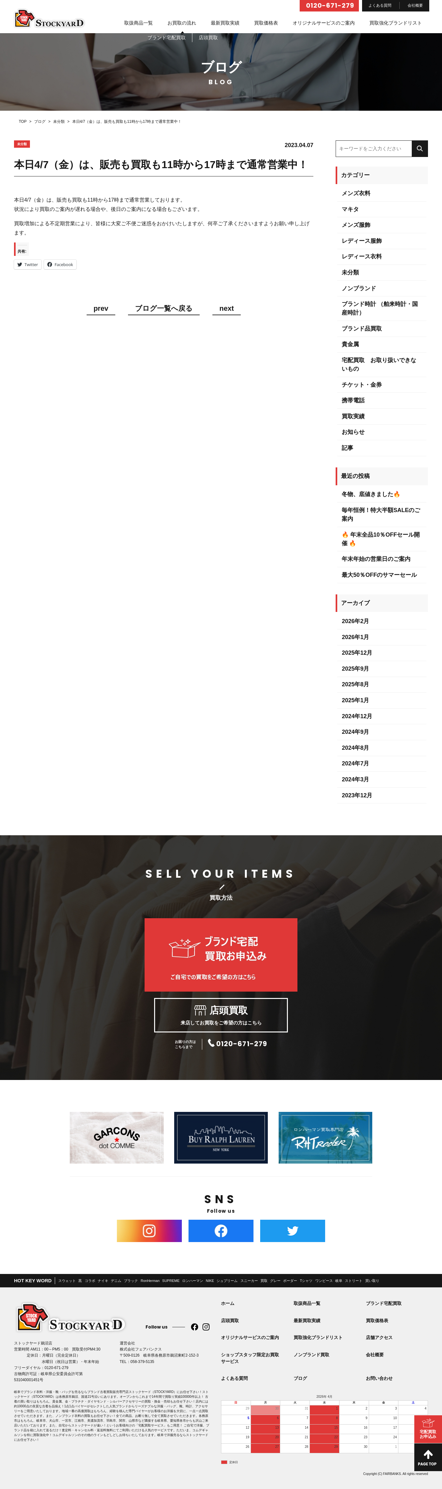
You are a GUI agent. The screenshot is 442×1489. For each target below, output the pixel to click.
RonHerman (150, 1281)
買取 (263, 1281)
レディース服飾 (362, 241)
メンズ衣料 (356, 193)
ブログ (300, 1378)
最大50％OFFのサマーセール (379, 575)
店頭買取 (230, 1320)
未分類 (350, 272)
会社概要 (415, 5)
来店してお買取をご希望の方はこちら (221, 1015)
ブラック (131, 1281)
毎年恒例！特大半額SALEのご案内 (381, 514)
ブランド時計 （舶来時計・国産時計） (380, 308)
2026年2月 (355, 621)
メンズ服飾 (356, 225)
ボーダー (290, 1281)
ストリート (353, 1281)
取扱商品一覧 (138, 23)
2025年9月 (355, 669)
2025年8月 (355, 684)
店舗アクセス (379, 1337)
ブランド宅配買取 (384, 1303)
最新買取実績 (225, 23)
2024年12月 (357, 716)
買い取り (372, 1281)
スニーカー (249, 1281)
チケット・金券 (362, 385)
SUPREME (170, 1281)
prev (101, 308)
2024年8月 (355, 748)
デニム (116, 1281)
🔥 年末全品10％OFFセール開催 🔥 (381, 539)
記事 (347, 448)
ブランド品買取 (362, 328)
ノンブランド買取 (311, 1354)
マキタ (350, 209)
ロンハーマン (192, 1281)
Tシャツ (306, 1281)
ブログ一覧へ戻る (164, 308)
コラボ (90, 1281)
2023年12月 (357, 795)
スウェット (67, 1281)
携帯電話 (353, 400)
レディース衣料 (362, 256)
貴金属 (350, 344)
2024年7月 (355, 763)
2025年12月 (357, 653)
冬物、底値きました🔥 (371, 494)
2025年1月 (355, 700)
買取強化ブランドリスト (395, 23)
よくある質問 (379, 5)
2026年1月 (355, 637)
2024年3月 (355, 779)
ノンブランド (359, 288)
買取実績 (353, 416)
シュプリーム (227, 1281)
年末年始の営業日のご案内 (376, 559)
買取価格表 (266, 23)
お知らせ (353, 432)
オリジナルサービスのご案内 (324, 23)
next (226, 308)
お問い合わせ (379, 1378)
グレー (275, 1281)
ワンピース (324, 1281)
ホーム (227, 1303)
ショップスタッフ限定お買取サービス (250, 1358)
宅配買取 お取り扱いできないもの (379, 364)
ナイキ (103, 1281)
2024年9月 (355, 732)
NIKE (210, 1281)
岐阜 (338, 1281)
